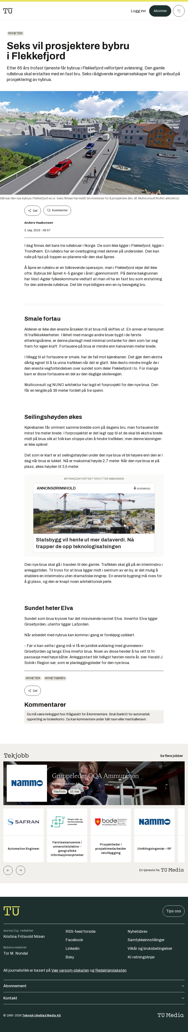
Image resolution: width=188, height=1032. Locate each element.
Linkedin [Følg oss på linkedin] (72, 948)
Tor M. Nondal (15, 953)
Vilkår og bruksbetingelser (150, 948)
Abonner (159, 11)
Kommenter (57, 210)
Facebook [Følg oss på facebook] (74, 940)
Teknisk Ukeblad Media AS (41, 1015)
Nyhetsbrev (55, 678)
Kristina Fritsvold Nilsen (24, 936)
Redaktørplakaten (111, 970)
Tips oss (173, 911)
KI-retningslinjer (141, 957)
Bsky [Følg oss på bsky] (69, 957)
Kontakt (94, 998)
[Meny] (179, 11)
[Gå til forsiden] (8, 11)
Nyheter (15, 33)
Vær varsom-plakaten (70, 970)
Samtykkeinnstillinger (146, 940)
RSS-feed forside (80, 931)
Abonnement (94, 986)
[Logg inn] (137, 11)
